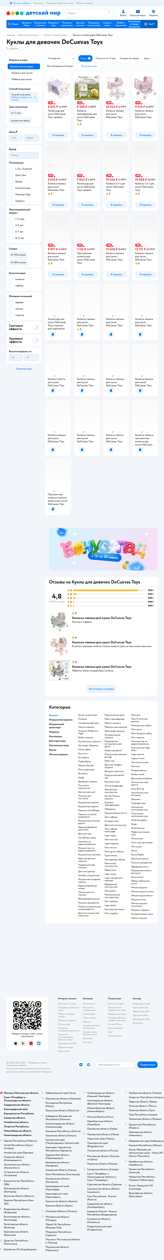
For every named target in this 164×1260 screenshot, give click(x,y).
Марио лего (110, 870)
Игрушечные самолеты (89, 854)
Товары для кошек (141, 1003)
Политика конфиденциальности (69, 1029)
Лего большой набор (141, 733)
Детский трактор (86, 871)
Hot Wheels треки (87, 838)
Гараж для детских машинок (87, 859)
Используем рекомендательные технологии (28, 1068)
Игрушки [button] (54, 732)
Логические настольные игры (139, 808)
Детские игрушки (28, 35)
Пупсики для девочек (141, 862)
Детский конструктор (115, 825)
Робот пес (110, 761)
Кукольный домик (140, 858)
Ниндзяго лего (112, 821)
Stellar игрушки (85, 737)
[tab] (103, 549)
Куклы (134, 850)
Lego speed (110, 905)
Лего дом (135, 715)
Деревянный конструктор (111, 885)
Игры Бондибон (139, 820)
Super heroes (111, 855)
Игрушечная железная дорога (89, 822)
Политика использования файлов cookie (65, 1037)
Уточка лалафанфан (114, 786)
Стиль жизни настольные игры (139, 814)
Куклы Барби (137, 854)
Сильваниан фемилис (88, 723)
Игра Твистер (137, 789)
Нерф (81, 777)
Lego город (110, 835)
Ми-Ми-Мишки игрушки (112, 797)
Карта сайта (64, 1051)
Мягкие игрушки (139, 887)
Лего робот (110, 891)
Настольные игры (139, 762)
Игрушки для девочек (88, 903)
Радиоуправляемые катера (87, 887)
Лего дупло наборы (114, 851)
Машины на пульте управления (87, 815)
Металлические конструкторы (112, 896)
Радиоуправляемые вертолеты (87, 828)
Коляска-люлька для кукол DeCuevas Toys (101, 618)
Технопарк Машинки (88, 745)
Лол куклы (136, 846)
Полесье (82, 719)
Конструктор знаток (115, 909)
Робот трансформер (114, 719)
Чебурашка (110, 809)
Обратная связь (65, 1047)
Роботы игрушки (113, 723)
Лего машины (137, 737)
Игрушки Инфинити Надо (88, 732)
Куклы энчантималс (87, 715)
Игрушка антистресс (115, 715)
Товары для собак (141, 1011)
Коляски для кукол (22, 72)
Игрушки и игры (18, 60)
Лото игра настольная (141, 842)
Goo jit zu (83, 753)
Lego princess (138, 758)
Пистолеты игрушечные (84, 786)
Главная (10, 35)
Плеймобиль (84, 761)
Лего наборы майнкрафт (111, 830)
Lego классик (137, 754)
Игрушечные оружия (88, 802)
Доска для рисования (141, 778)
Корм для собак (140, 1015)
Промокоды (64, 1024)
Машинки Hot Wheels (89, 810)
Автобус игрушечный (88, 875)
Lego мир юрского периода (114, 879)
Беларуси (47, 1071)
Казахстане (34, 1071)
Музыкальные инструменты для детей (113, 744)
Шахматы (135, 799)
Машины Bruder (86, 765)
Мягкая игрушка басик (142, 895)
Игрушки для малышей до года (116, 755)
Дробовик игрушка (87, 781)
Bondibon (83, 773)
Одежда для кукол (139, 866)
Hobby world (137, 774)
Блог (110, 1032)
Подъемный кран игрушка (86, 866)
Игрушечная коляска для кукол (141, 871)
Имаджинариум (139, 770)
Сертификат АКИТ (67, 1043)
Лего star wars (111, 839)
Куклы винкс (137, 877)
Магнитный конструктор (111, 864)
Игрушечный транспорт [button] (56, 726)
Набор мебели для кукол (140, 882)
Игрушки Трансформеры (112, 803)
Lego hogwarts (112, 843)
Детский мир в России (17, 1071)
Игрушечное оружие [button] (61, 719)
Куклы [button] (52, 749)
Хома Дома (83, 757)
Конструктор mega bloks (140, 749)
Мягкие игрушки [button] (58, 754)
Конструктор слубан (141, 725)
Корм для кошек (140, 1007)
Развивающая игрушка (89, 899)
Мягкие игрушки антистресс (139, 904)
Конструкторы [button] (57, 740)
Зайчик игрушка (139, 918)
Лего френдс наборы (115, 859)
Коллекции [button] (55, 736)
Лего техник (111, 847)
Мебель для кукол (22, 79)
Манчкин (135, 766)
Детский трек (85, 834)
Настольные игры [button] (59, 745)
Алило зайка (84, 749)
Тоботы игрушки (86, 727)
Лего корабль (111, 913)
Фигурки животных (114, 771)
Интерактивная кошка (142, 914)
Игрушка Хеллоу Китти (116, 813)
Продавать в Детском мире (68, 1008)
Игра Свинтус (138, 828)
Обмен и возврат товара (66, 1015)
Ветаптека (138, 1023)
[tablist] (103, 549)
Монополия (137, 838)
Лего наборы (111, 817)
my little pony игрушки (89, 741)
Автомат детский (86, 792)
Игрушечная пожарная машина (89, 880)
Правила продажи (67, 1020)
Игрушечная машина (88, 806)
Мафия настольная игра (140, 833)
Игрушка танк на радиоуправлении (87, 849)
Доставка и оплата (67, 1003)
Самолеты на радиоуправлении (87, 843)
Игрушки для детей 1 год (115, 776)
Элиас (134, 824)
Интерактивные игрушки (112, 736)
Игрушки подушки (140, 910)
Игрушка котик (138, 899)
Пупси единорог (86, 769)
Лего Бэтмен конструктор (111, 791)
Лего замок (136, 729)
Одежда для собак (141, 1019)
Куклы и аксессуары (55, 35)
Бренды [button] (53, 715)
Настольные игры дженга (139, 783)
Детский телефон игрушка (113, 766)
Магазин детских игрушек (86, 893)
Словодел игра (138, 803)
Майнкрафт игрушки (115, 731)
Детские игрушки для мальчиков (88, 914)
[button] (149, 24)
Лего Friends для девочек (139, 720)
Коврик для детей (113, 750)
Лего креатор (111, 901)
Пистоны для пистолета (84, 797)
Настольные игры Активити (139, 794)
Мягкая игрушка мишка (142, 891)
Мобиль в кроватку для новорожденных (89, 907)
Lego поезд (110, 874)
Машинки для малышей (116, 727)
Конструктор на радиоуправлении (140, 742)
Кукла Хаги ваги (112, 782)
